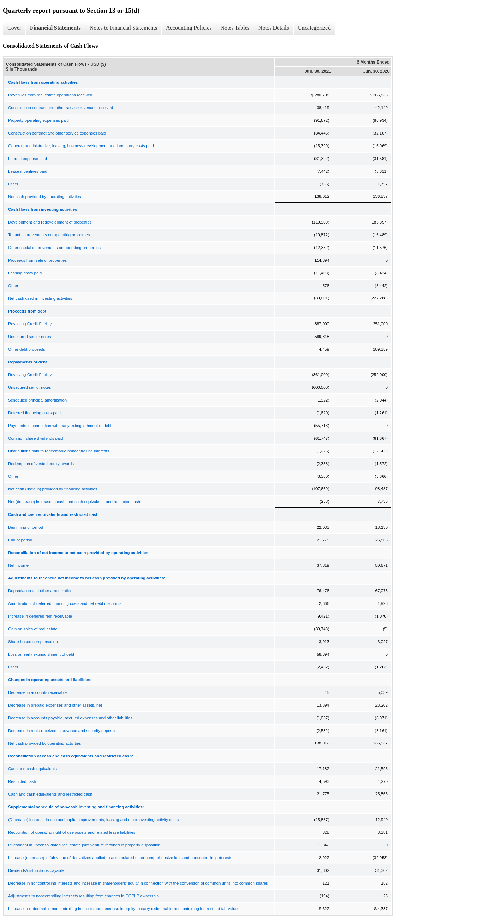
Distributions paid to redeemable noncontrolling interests (58, 451)
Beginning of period (25, 527)
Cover (14, 28)
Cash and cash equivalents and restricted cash (50, 794)
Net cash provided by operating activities (44, 197)
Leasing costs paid (25, 273)
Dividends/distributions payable (36, 870)
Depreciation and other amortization (40, 591)
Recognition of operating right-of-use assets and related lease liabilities (72, 832)
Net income (18, 565)
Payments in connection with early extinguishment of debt (60, 425)
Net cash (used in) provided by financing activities (52, 489)
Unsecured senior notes (29, 336)
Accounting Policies (188, 28)
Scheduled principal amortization (37, 400)
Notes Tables (235, 28)
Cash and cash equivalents (32, 769)
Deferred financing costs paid (34, 413)
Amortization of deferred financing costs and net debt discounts (64, 603)
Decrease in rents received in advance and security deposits (62, 730)
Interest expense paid (27, 158)
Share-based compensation (33, 642)
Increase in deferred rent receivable (40, 616)
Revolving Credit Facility (30, 324)
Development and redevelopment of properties (50, 222)
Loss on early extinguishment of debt (41, 654)
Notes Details (273, 28)
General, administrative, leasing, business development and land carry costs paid (81, 146)
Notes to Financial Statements (123, 28)
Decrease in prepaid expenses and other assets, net (55, 705)
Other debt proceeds (26, 349)
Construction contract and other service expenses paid (57, 133)
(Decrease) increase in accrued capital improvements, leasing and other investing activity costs (93, 819)
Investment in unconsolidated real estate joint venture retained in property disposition (84, 845)
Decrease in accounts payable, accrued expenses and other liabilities (70, 718)
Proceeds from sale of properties (37, 260)
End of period (20, 540)
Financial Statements (55, 28)
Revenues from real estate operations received (50, 95)
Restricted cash (22, 781)
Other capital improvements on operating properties (54, 247)
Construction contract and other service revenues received (60, 108)
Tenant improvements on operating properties (49, 235)
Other (13, 184)
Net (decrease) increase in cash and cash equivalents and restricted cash (74, 502)
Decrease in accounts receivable (37, 692)
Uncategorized (314, 28)
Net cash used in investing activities (40, 298)
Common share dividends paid (35, 438)
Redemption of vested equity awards (41, 464)
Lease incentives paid (27, 171)
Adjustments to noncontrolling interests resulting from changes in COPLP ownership (83, 896)
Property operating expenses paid (38, 120)
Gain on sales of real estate (33, 629)
